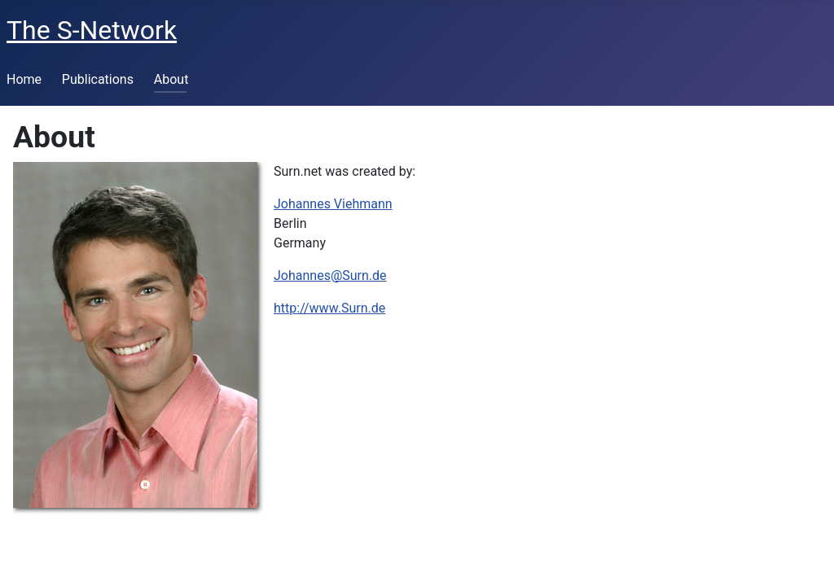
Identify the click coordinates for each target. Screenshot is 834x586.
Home (24, 79)
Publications (98, 79)
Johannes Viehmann (333, 204)
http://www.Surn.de (329, 308)
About (171, 79)
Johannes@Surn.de (330, 275)
